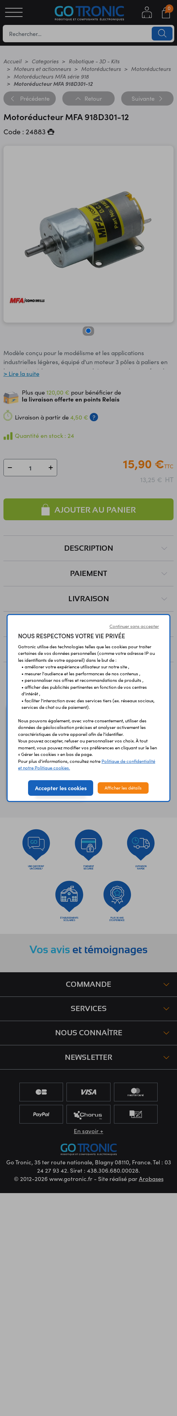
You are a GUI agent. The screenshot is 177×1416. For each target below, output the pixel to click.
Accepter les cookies (61, 788)
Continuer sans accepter (134, 626)
